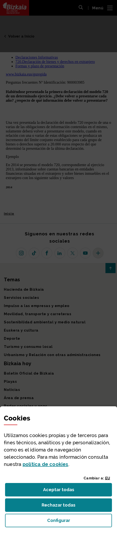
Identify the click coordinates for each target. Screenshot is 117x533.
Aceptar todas (63, 491)
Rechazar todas (62, 506)
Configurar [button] (79, 522)
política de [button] (45, 464)
